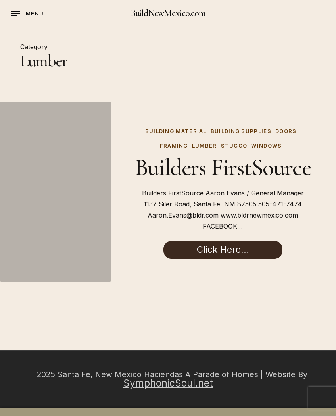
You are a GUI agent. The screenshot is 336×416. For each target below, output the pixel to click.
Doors (286, 131)
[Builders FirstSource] (55, 192)
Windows (266, 146)
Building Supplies (241, 131)
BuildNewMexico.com (168, 13)
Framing (174, 146)
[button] (27, 13)
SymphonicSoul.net (168, 383)
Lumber (204, 146)
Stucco (234, 146)
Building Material (176, 131)
